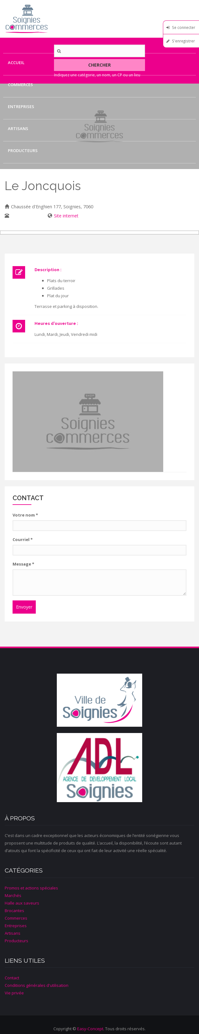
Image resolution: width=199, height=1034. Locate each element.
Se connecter (183, 27)
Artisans (18, 128)
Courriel (23, 539)
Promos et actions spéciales (31, 888)
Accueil (16, 62)
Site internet (66, 216)
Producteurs (23, 150)
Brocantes (14, 910)
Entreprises (21, 106)
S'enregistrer (183, 40)
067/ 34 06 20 (25, 216)
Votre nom (25, 515)
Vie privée (14, 993)
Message (23, 564)
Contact (18, 172)
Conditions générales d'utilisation (36, 985)
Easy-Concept (90, 1028)
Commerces (20, 84)
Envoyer (24, 607)
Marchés (13, 895)
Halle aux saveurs (22, 903)
